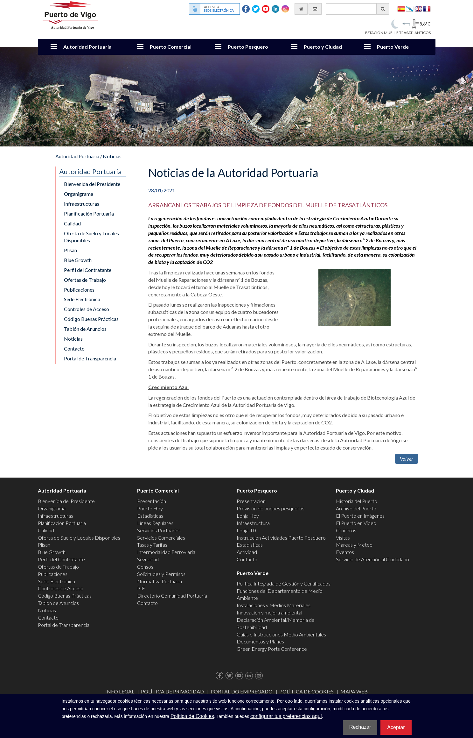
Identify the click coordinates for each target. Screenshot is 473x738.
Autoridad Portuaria (87, 47)
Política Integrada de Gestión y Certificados (283, 583)
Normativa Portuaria (159, 581)
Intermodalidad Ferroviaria (166, 552)
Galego (410, 8)
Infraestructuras (81, 204)
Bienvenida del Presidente (92, 184)
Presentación (151, 501)
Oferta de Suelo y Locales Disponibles (91, 237)
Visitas (343, 538)
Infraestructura (253, 523)
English (418, 8)
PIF (141, 588)
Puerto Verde (393, 47)
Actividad (247, 552)
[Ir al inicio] (301, 9)
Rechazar (360, 727)
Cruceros (346, 530)
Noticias (112, 156)
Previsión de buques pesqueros (270, 508)
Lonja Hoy (248, 516)
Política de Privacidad (172, 691)
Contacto (74, 348)
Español (401, 8)
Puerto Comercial (170, 47)
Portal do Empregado (242, 691)
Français (427, 8)
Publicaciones (79, 290)
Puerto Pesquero (248, 47)
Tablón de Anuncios (85, 329)
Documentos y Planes (260, 641)
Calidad (72, 223)
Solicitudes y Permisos (161, 574)
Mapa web (354, 691)
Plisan (70, 250)
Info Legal (119, 691)
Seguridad (148, 559)
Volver (406, 459)
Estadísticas (150, 516)
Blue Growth (78, 260)
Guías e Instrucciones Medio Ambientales (281, 634)
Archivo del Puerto (356, 508)
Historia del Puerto (356, 501)
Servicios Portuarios (159, 530)
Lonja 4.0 (246, 530)
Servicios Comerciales (161, 538)
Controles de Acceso (86, 309)
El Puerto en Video (356, 523)
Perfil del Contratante (87, 270)
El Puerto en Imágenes (360, 516)
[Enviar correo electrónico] (315, 9)
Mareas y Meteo (354, 545)
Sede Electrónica (82, 299)
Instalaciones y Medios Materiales (273, 605)
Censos (145, 567)
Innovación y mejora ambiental (269, 612)
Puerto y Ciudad (323, 47)
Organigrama (78, 194)
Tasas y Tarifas (152, 545)
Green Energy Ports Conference (272, 649)
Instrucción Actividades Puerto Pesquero (281, 538)
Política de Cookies (306, 691)
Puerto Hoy (150, 508)
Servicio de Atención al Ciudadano (372, 559)
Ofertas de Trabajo (85, 280)
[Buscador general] (357, 9)
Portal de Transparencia (90, 358)
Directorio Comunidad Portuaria (172, 596)
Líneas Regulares (155, 523)
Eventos (345, 552)
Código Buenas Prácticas (91, 319)
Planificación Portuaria (89, 213)
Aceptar (396, 727)
